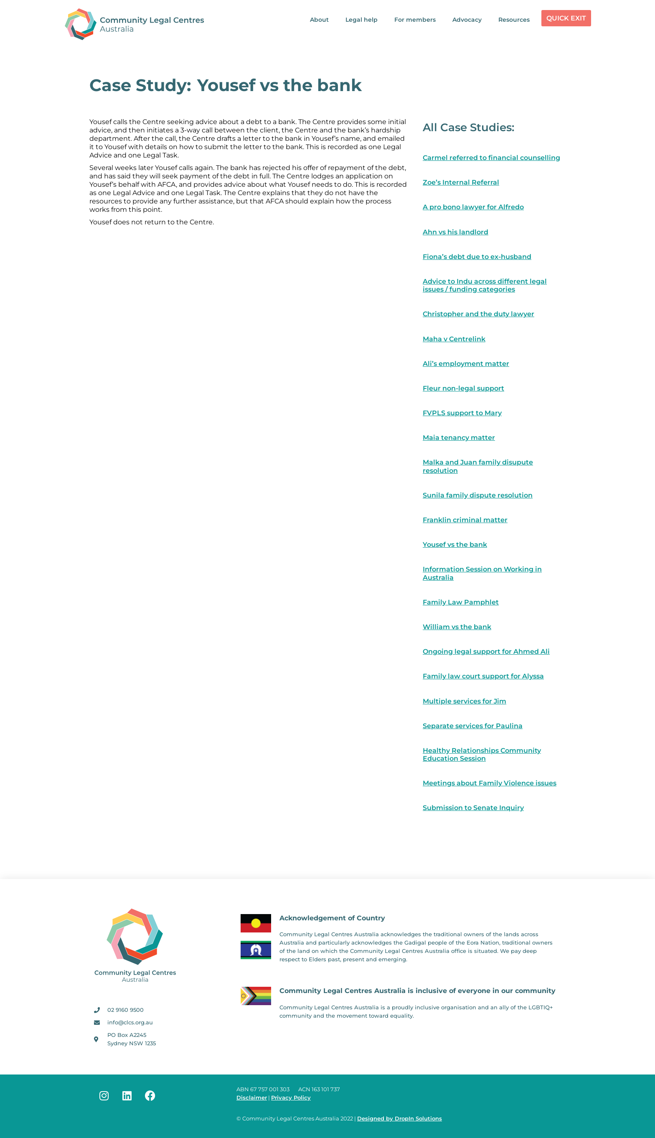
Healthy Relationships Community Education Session (482, 754)
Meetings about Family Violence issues (489, 783)
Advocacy (467, 19)
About (319, 19)
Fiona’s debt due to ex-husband (477, 257)
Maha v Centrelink (454, 339)
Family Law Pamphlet (461, 602)
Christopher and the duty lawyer (478, 314)
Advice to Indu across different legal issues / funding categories (485, 285)
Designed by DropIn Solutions (399, 1118)
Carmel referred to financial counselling (491, 158)
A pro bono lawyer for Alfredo (473, 207)
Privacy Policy (291, 1098)
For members (415, 19)
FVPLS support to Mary (462, 413)
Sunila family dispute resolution (478, 495)
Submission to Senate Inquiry (473, 808)
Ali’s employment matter (466, 364)
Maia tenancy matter (459, 438)
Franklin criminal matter (465, 520)
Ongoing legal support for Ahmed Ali (486, 651)
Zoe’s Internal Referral (461, 182)
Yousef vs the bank (455, 545)
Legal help (361, 19)
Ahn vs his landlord (455, 232)
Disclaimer (251, 1098)
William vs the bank (457, 627)
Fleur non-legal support (463, 388)
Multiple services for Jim (464, 701)
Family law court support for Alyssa (483, 676)
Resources (514, 19)
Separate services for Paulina (473, 726)
